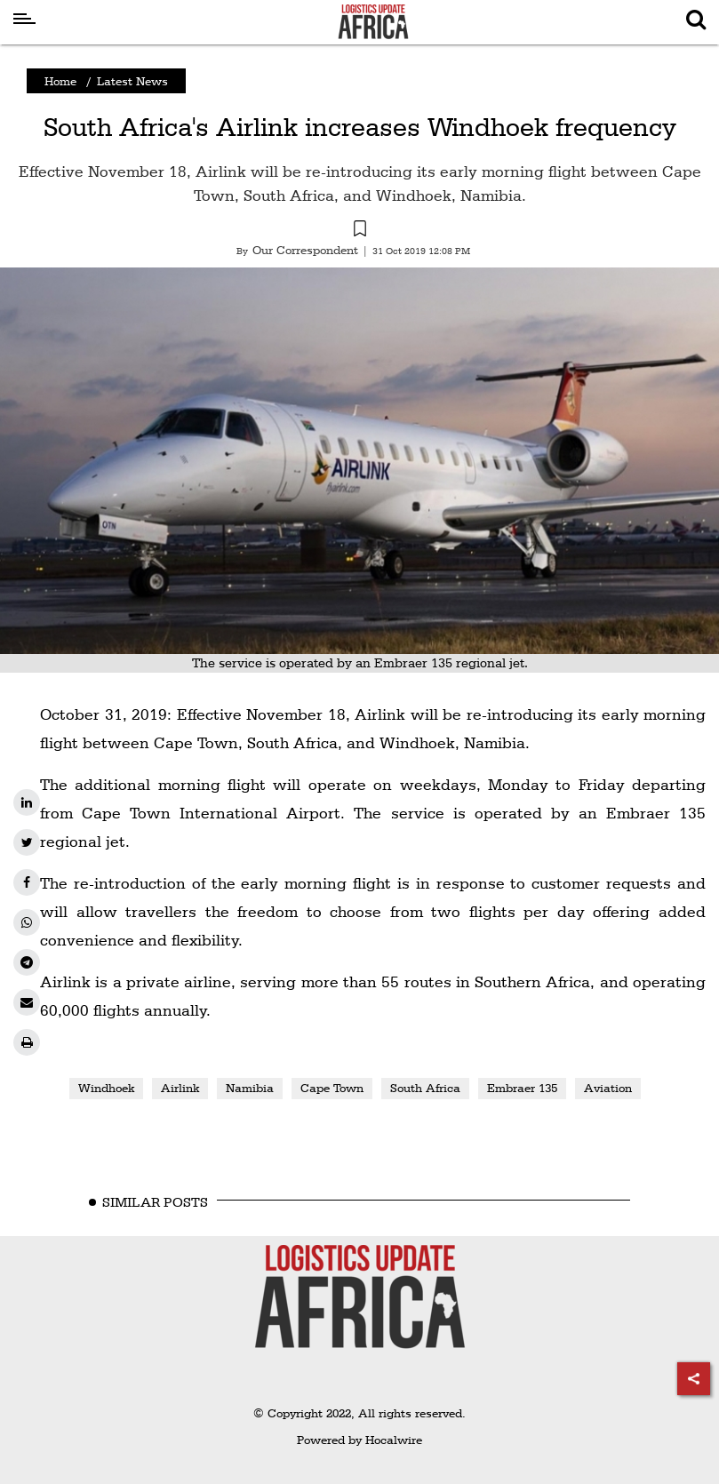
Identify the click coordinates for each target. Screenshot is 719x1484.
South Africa (425, 1088)
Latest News (132, 81)
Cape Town (331, 1088)
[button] (359, 231)
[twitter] (26, 842)
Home (60, 81)
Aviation (608, 1088)
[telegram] (26, 962)
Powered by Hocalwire (359, 1439)
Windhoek (106, 1088)
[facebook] (26, 882)
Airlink (180, 1088)
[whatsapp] (26, 922)
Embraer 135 (522, 1088)
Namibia (250, 1088)
